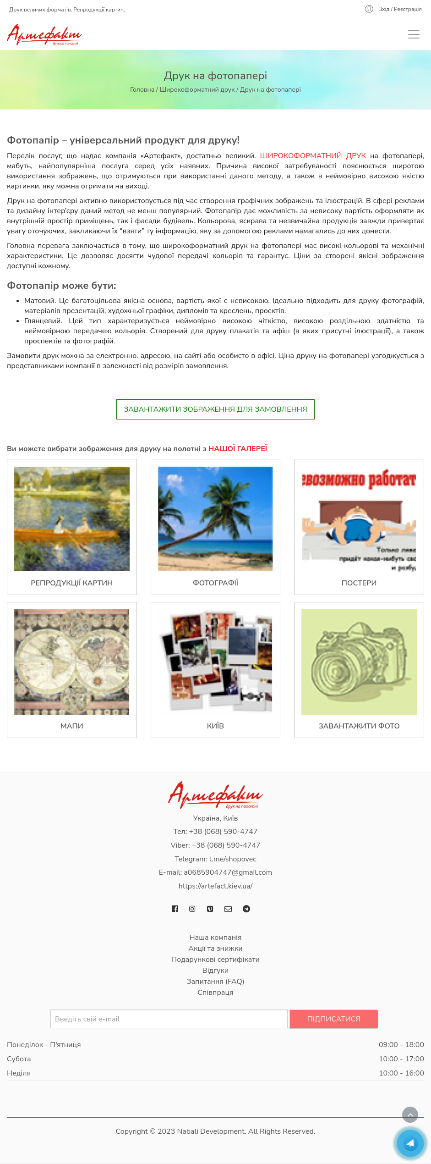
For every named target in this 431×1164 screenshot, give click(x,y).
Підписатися (333, 1019)
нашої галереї (237, 449)
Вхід (384, 9)
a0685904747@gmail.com (228, 872)
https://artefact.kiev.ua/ (216, 886)
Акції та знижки (215, 948)
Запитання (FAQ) (215, 981)
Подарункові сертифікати (215, 959)
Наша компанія (215, 937)
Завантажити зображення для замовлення (215, 409)
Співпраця (215, 992)
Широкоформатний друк (197, 89)
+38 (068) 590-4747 (223, 832)
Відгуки (215, 970)
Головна (142, 89)
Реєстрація (408, 9)
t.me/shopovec (232, 859)
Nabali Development (211, 1131)
